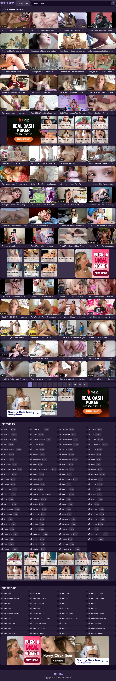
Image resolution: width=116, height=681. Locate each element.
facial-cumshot (42, 439)
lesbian (39, 539)
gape (38, 464)
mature (67, 449)
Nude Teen (37, 593)
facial (38, 434)
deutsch (10, 524)
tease (96, 464)
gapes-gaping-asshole (45, 469)
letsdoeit (39, 549)
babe (9, 454)
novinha (68, 469)
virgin (96, 489)
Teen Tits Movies (39, 628)
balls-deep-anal (13, 469)
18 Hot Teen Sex (39, 613)
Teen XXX (7, 628)
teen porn (94, 603)
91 (75, 385)
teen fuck (7, 618)
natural (68, 454)
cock (9, 499)
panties (67, 504)
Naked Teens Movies (11, 598)
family (38, 444)
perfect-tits (69, 524)
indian (38, 504)
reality (67, 539)
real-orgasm (70, 534)
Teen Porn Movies (10, 633)
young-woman (99, 534)
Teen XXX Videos (39, 598)
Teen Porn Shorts (97, 593)
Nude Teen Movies (98, 628)
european (11, 549)
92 (80, 385)
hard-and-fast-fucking (42, 494)
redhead (68, 544)
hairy (38, 479)
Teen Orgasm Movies (70, 618)
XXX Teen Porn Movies (41, 618)
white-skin (98, 519)
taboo (96, 454)
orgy (66, 499)
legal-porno (40, 534)
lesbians (39, 544)
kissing (38, 524)
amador (10, 429)
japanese (39, 514)
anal (9, 444)
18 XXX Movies (39, 603)
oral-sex (68, 489)
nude (67, 474)
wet (95, 504)
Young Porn (66, 608)
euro (9, 544)
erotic (9, 539)
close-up (10, 489)
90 (70, 385)
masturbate (69, 434)
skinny (97, 449)
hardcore (40, 499)
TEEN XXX (66, 623)
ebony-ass (11, 534)
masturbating (70, 439)
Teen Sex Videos (97, 633)
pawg (67, 514)
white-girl (97, 514)
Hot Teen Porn (96, 623)
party (66, 509)
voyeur (96, 494)
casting (10, 479)
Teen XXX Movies (97, 598)
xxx (95, 529)
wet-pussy (97, 509)
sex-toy (96, 429)
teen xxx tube (38, 633)
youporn (97, 539)
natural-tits (70, 459)
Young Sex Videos (40, 623)
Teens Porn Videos (98, 613)
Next (85, 385)
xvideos (97, 524)
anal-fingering (12, 449)
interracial (40, 509)
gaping (38, 474)
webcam (97, 499)
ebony (9, 529)
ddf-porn (10, 504)
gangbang (40, 459)
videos (97, 484)
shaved (97, 439)
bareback (10, 474)
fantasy (39, 449)
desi (8, 519)
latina (38, 529)
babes (9, 459)
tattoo (96, 459)
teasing (97, 469)
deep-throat (12, 509)
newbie (68, 464)
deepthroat (11, 514)
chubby (10, 484)
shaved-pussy (99, 444)
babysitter (10, 464)
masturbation (70, 444)
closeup (10, 494)
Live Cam (24, 3)
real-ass (68, 529)
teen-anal (98, 474)
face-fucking (41, 429)
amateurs (10, 439)
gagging (39, 454)
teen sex (65, 598)
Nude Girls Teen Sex (98, 618)
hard (38, 489)
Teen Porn (7, 593)
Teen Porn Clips (10, 623)
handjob (39, 484)
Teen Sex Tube (67, 613)
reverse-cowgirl (71, 549)
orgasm (68, 494)
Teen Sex (7, 603)
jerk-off (39, 519)
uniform (97, 479)
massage (68, 429)
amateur (10, 434)
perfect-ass (69, 519)
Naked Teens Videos (11, 613)
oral (66, 484)
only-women (70, 479)
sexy (96, 434)
